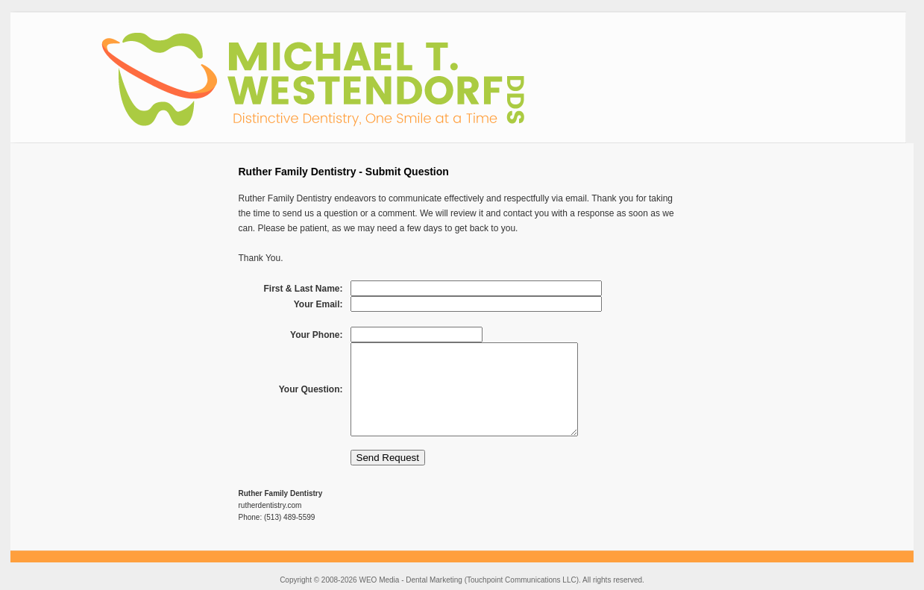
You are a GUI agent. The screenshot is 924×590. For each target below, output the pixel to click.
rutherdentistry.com (270, 505)
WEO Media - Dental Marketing (410, 580)
